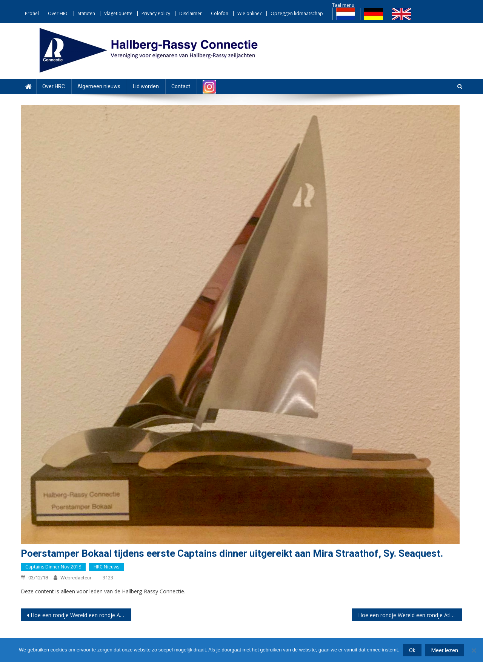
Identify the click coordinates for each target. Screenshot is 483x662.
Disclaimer (190, 13)
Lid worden (146, 86)
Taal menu (343, 5)
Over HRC (58, 13)
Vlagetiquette (118, 13)
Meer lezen (444, 650)
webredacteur (75, 578)
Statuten (86, 13)
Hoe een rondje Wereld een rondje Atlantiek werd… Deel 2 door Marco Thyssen (410, 615)
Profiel (32, 13)
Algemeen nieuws (98, 86)
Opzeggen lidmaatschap (297, 13)
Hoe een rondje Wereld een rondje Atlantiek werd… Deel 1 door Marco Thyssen (81, 615)
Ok (412, 650)
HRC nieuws (106, 567)
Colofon (219, 13)
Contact (180, 86)
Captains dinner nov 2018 (53, 567)
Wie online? (249, 13)
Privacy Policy (156, 13)
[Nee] (473, 650)
